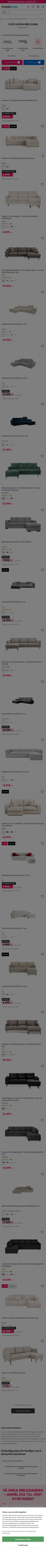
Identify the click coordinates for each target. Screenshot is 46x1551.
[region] (23, 1529)
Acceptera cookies (23, 1539)
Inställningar (23, 1545)
